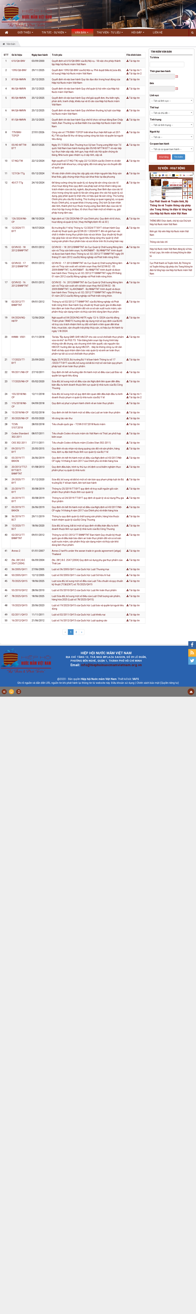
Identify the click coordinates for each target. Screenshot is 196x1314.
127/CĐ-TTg (18, 173)
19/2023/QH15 (19, 605)
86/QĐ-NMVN (19, 88)
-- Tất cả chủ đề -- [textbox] (160, 113)
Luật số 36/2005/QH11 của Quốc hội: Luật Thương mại (80, 569)
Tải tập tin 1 (134, 70)
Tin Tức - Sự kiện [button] (54, 33)
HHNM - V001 (18, 337)
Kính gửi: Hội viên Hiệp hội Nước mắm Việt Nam (169, 233)
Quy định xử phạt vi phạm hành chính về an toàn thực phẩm (83, 403)
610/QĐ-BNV (18, 61)
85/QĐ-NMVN (19, 98)
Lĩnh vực (154, 95)
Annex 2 (16, 550)
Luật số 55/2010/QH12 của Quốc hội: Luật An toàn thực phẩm (84, 590)
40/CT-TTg (17, 182)
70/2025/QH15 (19, 581)
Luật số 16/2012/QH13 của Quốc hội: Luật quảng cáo (79, 620)
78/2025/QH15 (19, 596)
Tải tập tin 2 (134, 73)
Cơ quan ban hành (159, 143)
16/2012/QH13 (19, 620)
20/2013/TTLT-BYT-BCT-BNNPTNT (19, 470)
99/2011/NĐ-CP (20, 372)
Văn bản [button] (81, 33)
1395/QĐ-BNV (19, 70)
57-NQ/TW (17, 160)
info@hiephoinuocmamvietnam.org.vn (111, 665)
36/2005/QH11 (19, 569)
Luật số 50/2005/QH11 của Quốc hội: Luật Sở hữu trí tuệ (81, 575)
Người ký (154, 131)
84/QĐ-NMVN (19, 110)
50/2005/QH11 (19, 575)
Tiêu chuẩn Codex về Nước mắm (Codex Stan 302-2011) (81, 442)
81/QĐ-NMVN (19, 119)
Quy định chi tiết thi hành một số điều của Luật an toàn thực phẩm (86, 412)
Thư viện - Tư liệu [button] (110, 33)
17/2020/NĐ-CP (20, 381)
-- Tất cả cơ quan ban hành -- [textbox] (166, 149)
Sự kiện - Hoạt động (171, 168)
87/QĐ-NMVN (19, 79)
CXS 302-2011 (19, 442)
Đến (152, 83)
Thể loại (154, 107)
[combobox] (171, 100)
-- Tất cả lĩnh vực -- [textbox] (161, 101)
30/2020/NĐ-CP (20, 418)
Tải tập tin (133, 61)
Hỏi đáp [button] (137, 33)
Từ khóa (154, 57)
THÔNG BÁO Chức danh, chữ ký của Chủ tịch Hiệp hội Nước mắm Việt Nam (170, 222)
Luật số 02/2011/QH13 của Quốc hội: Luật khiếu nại (78, 614)
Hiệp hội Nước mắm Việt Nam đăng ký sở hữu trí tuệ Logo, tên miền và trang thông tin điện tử (171, 252)
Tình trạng (155, 119)
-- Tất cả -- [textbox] (156, 137)
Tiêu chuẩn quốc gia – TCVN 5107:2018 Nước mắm (78, 424)
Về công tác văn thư (62, 418)
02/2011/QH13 (19, 614)
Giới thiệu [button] (25, 33)
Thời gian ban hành (160, 71)
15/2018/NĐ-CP (20, 412)
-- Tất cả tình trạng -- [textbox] (162, 125)
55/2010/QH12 (19, 590)
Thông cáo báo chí (159, 242)
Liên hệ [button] (157, 32)
